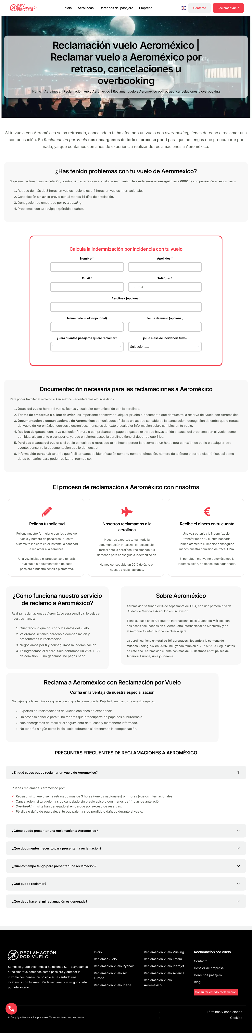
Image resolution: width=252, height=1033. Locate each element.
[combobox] (135, 287)
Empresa (145, 8)
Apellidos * (165, 258)
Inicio (68, 8)
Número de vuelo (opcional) (87, 318)
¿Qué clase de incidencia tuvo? (165, 338)
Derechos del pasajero (116, 8)
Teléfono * (165, 278)
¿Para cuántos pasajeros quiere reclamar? (87, 338)
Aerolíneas (86, 8)
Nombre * (87, 258)
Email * (87, 278)
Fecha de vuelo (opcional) (164, 318)
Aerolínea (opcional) (126, 298)
